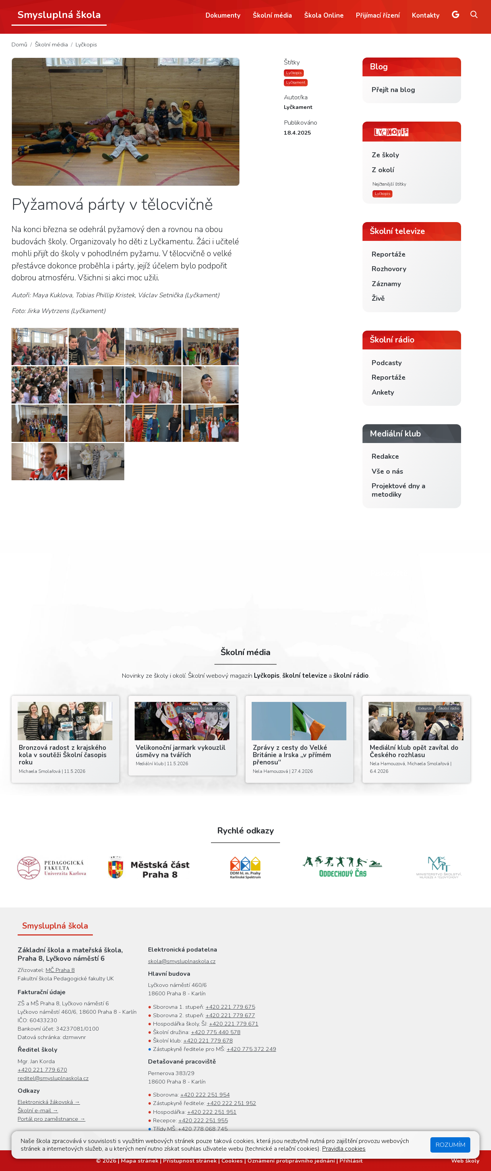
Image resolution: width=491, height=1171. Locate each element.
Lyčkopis (86, 44)
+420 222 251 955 (203, 1120)
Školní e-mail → (38, 1110)
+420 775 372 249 (251, 1049)
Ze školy (385, 155)
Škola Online (324, 15)
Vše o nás (387, 471)
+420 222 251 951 (212, 1112)
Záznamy (386, 283)
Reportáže (388, 254)
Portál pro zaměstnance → (52, 1119)
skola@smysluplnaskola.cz (182, 961)
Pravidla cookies (344, 1149)
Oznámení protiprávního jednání (291, 1160)
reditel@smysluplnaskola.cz (53, 1078)
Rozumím (450, 1144)
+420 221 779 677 (230, 1015)
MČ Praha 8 (60, 970)
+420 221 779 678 (208, 1040)
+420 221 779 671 (234, 1024)
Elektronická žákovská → (49, 1102)
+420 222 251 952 (231, 1103)
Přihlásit (350, 1160)
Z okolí (383, 170)
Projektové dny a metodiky (398, 490)
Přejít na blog (393, 89)
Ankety (383, 392)
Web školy (465, 1160)
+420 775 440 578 (216, 1032)
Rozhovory (389, 268)
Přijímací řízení (378, 15)
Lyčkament (295, 82)
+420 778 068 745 (202, 1129)
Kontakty (426, 15)
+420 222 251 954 (205, 1095)
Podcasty (387, 362)
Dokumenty (223, 15)
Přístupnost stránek (190, 1160)
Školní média (272, 15)
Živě (378, 298)
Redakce (385, 456)
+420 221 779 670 (42, 1070)
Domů (19, 44)
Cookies (232, 1160)
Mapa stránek (139, 1160)
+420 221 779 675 (230, 1007)
